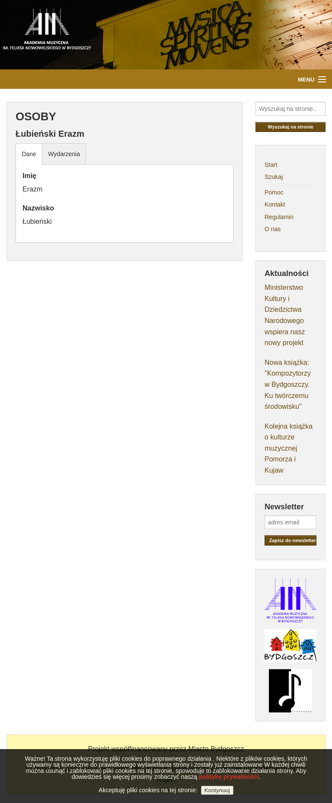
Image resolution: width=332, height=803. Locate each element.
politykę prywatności (229, 785)
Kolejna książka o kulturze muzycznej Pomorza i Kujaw (289, 448)
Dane (29, 154)
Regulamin (279, 216)
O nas (273, 229)
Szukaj (274, 176)
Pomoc (274, 192)
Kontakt (275, 204)
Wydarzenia (64, 154)
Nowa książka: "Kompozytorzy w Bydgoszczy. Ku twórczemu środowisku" (288, 384)
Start (271, 164)
